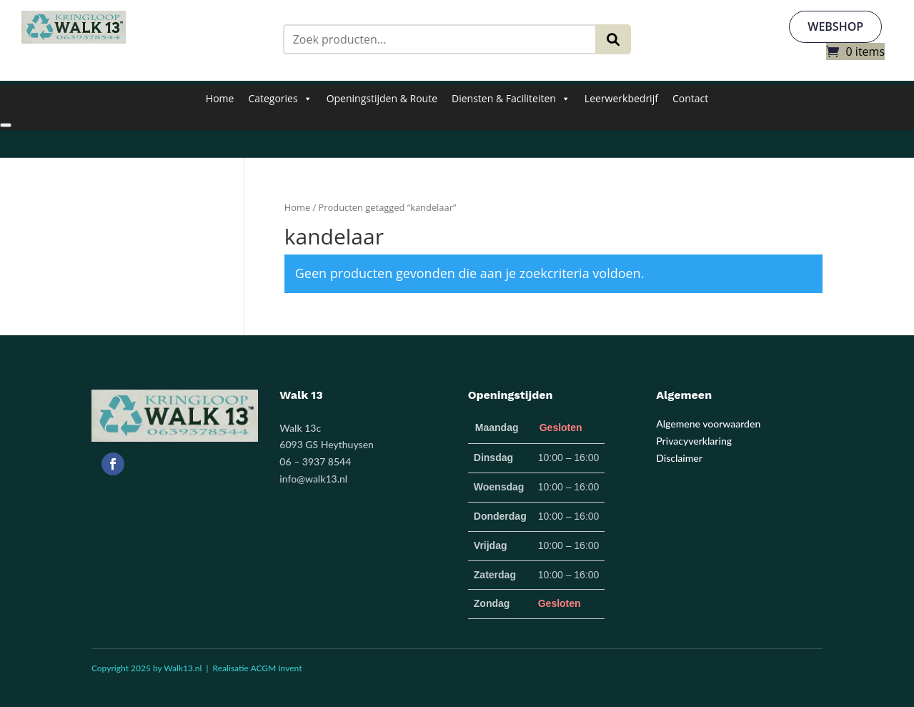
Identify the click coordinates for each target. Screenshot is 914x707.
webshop (835, 26)
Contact (690, 98)
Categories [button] (280, 98)
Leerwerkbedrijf (621, 98)
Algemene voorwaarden (708, 423)
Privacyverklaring (694, 441)
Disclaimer (679, 458)
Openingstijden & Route (382, 98)
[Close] (5, 125)
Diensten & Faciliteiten (511, 98)
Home (220, 98)
